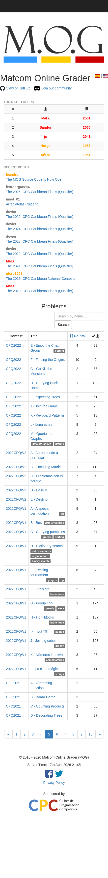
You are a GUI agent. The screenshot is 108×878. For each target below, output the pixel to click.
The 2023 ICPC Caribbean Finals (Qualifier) (39, 241)
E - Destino (39, 499)
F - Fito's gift (40, 589)
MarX (45, 118)
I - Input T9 (38, 631)
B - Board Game (42, 697)
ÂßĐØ (46, 155)
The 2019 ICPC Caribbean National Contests (40, 279)
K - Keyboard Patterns (47, 415)
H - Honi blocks (42, 617)
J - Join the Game (44, 406)
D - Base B (38, 490)
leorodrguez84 (18, 187)
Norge (46, 146)
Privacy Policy (54, 783)
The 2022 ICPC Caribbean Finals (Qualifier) (39, 254)
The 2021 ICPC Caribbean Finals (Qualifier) (39, 266)
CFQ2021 (13, 683)
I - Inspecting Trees (45, 397)
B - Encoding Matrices (47, 467)
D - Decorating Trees (46, 715)
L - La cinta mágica (45, 669)
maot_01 (13, 199)
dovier (11, 212)
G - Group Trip (41, 603)
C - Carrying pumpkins (47, 532)
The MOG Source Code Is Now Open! (35, 179)
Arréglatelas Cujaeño (22, 204)
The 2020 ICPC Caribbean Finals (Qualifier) (39, 291)
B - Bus (36, 523)
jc (45, 137)
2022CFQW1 (16, 508)
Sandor (46, 127)
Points (77, 336)
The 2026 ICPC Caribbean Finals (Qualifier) (39, 192)
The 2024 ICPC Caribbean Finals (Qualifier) (39, 229)
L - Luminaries (41, 424)
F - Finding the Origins (47, 360)
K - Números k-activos (47, 655)
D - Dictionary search (46, 546)
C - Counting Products (47, 706)
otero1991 (14, 274)
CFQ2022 (13, 345)
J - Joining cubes (43, 641)
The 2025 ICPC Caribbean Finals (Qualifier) (39, 217)
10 (91, 734)
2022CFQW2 (16, 453)
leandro (12, 174)
